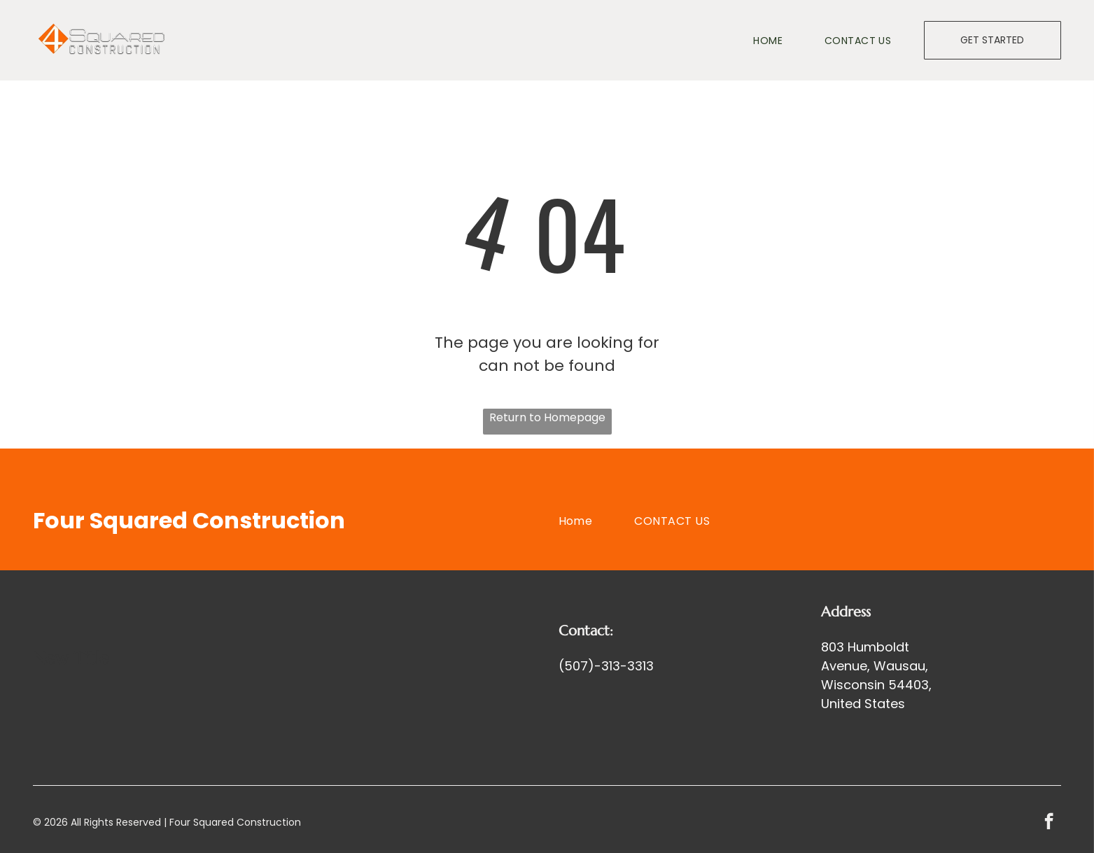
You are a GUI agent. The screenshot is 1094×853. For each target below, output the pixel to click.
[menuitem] (747, 40)
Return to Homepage (547, 417)
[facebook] (1049, 823)
